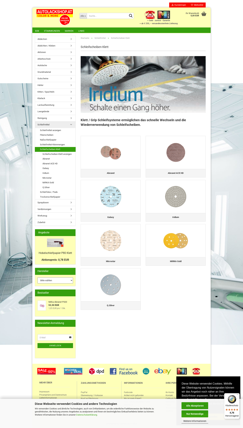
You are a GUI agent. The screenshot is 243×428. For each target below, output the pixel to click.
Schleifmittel (44, 124)
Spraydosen (43, 202)
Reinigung (42, 118)
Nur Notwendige (195, 414)
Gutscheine (43, 78)
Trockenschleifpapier (50, 197)
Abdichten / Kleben (46, 45)
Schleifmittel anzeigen (50, 130)
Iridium (45, 173)
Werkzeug (42, 215)
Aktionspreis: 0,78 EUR (55, 259)
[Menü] (238, 395)
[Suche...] (83, 16)
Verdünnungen (44, 209)
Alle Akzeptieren (195, 405)
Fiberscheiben (46, 135)
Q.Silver (46, 187)
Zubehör (41, 222)
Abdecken (42, 39)
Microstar (47, 178)
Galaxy (45, 168)
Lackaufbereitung (46, 105)
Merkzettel (197, 5)
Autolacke (42, 65)
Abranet (46, 158)
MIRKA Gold (48, 182)
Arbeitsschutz (44, 59)
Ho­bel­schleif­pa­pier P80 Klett (55, 253)
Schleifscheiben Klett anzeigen (57, 154)
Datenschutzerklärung (86, 415)
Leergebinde (43, 111)
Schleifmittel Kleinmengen (52, 144)
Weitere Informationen (194, 421)
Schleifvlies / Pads (49, 192)
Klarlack (41, 98)
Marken (69, 31)
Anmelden (55, 345)
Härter (40, 85)
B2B (37, 31)
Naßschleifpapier (48, 140)
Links (81, 31)
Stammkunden (52, 31)
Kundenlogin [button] (179, 5)
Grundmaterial (44, 72)
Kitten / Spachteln (46, 92)
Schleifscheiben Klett (50, 149)
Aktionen (42, 52)
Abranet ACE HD (50, 163)
